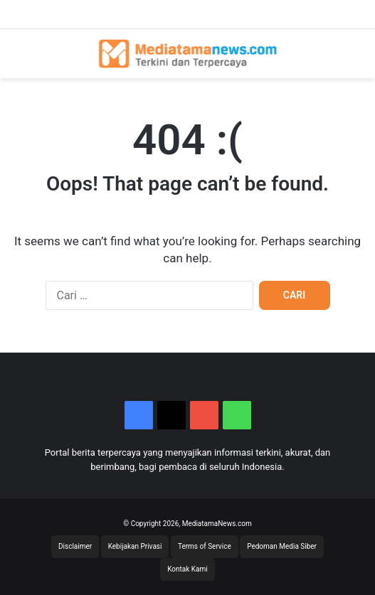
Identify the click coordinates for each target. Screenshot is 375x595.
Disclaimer (75, 546)
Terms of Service (204, 546)
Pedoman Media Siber (282, 546)
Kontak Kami (187, 569)
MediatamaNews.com (217, 523)
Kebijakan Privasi (135, 546)
